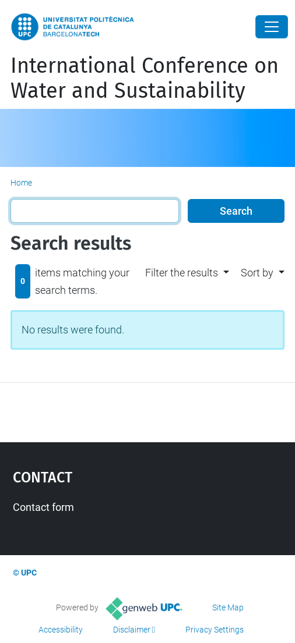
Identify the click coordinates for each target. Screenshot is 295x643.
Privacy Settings (214, 629)
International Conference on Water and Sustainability (144, 78)
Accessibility (60, 629)
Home (21, 182)
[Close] (271, 26)
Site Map (228, 607)
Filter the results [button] (181, 273)
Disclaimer (131, 629)
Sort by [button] (257, 273)
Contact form (43, 507)
